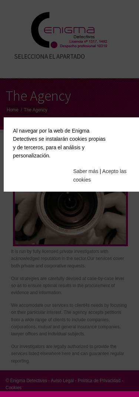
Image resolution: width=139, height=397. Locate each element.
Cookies (13, 387)
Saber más (86, 170)
